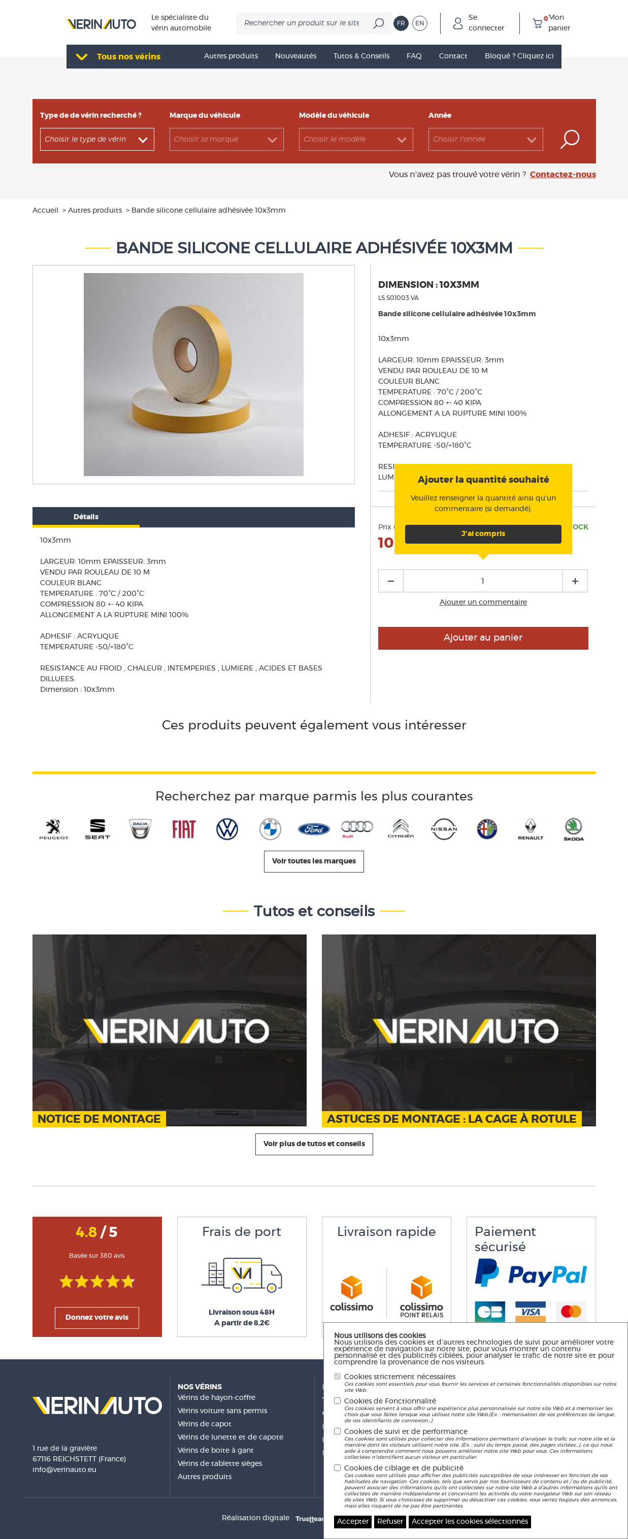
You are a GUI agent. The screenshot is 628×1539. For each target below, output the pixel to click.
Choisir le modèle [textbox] (335, 139)
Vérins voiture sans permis (222, 1411)
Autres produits (205, 1477)
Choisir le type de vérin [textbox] (85, 139)
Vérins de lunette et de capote (230, 1437)
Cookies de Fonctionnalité (480, 1411)
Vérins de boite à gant (216, 1450)
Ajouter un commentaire (483, 602)
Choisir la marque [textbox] (206, 139)
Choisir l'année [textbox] (459, 139)
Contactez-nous (563, 175)
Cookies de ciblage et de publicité (480, 1487)
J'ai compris (483, 534)
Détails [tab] (86, 517)
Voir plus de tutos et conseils (314, 1144)
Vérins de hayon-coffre (216, 1397)
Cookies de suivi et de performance (480, 1444)
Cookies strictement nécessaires (480, 1383)
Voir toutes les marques (314, 861)
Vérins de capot (205, 1424)
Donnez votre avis (96, 1317)
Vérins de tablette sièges (220, 1463)
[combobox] (97, 139)
